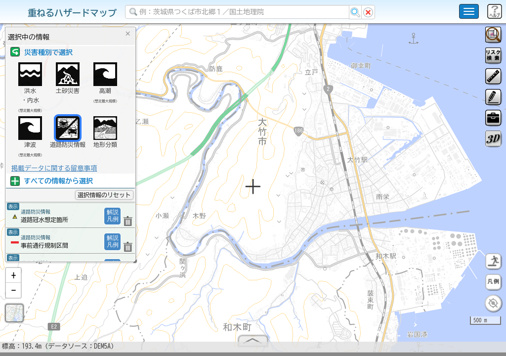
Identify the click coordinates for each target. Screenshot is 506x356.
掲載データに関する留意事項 (54, 168)
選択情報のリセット (104, 195)
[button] (13, 279)
